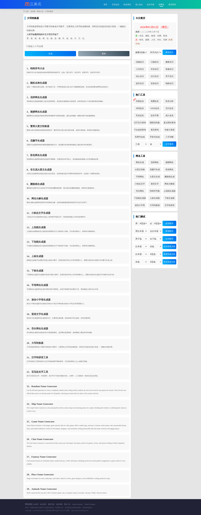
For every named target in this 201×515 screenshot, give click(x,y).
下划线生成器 (140, 198)
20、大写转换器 (35, 343)
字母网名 (140, 177)
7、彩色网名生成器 (37, 155)
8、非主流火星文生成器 (39, 169)
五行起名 (169, 108)
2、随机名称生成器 (37, 83)
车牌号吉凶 (140, 137)
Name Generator (77, 504)
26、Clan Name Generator (40, 439)
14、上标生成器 (35, 256)
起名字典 (150, 5)
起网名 (161, 5)
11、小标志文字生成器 (38, 213)
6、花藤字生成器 (36, 140)
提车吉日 (140, 83)
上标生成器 (155, 198)
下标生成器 (170, 198)
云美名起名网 (50, 510)
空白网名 (140, 191)
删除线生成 (170, 177)
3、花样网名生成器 (37, 97)
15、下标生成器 (35, 270)
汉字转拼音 (170, 205)
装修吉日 (169, 69)
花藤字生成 (155, 169)
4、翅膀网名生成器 (37, 111)
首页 (105, 5)
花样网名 (155, 162)
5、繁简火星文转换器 (38, 126)
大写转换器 (49, 11)
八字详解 (169, 137)
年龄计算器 (170, 130)
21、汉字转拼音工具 (37, 357)
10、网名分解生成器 (37, 198)
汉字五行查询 (140, 123)
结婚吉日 (140, 62)
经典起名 (140, 101)
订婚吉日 (155, 62)
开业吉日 (155, 69)
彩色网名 (169, 169)
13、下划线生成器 (36, 241)
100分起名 (154, 108)
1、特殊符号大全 (36, 68)
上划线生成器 (169, 191)
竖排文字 (155, 184)
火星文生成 (155, 177)
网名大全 (40, 11)
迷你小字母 (140, 205)
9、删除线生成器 (36, 184)
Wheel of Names (89, 504)
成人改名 (139, 5)
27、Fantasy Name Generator (41, 456)
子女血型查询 (140, 130)
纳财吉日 (169, 83)
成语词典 (59, 504)
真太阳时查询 (169, 123)
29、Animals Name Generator (42, 489)
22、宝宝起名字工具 (37, 372)
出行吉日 (155, 76)
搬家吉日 (169, 62)
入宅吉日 (140, 69)
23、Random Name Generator (42, 386)
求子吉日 (169, 76)
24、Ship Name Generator (40, 404)
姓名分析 (169, 101)
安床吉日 (155, 83)
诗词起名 (140, 108)
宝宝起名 (115, 5)
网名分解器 (170, 184)
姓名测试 (127, 5)
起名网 (33, 11)
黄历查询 (172, 5)
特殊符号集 (155, 191)
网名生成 (140, 162)
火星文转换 (140, 169)
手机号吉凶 (155, 137)
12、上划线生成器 (36, 227)
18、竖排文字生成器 (37, 314)
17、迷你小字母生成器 (39, 299)
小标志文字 (140, 184)
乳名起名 (140, 115)
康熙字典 (51, 504)
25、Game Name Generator (41, 421)
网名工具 (67, 504)
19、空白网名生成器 (37, 328)
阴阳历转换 (155, 123)
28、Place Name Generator (40, 474)
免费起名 (155, 101)
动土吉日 (140, 76)
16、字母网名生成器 (37, 285)
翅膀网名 (169, 162)
